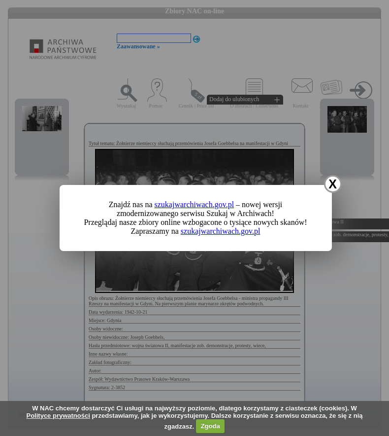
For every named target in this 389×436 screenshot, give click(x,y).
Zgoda (210, 426)
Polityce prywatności (58, 415)
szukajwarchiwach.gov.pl (194, 204)
